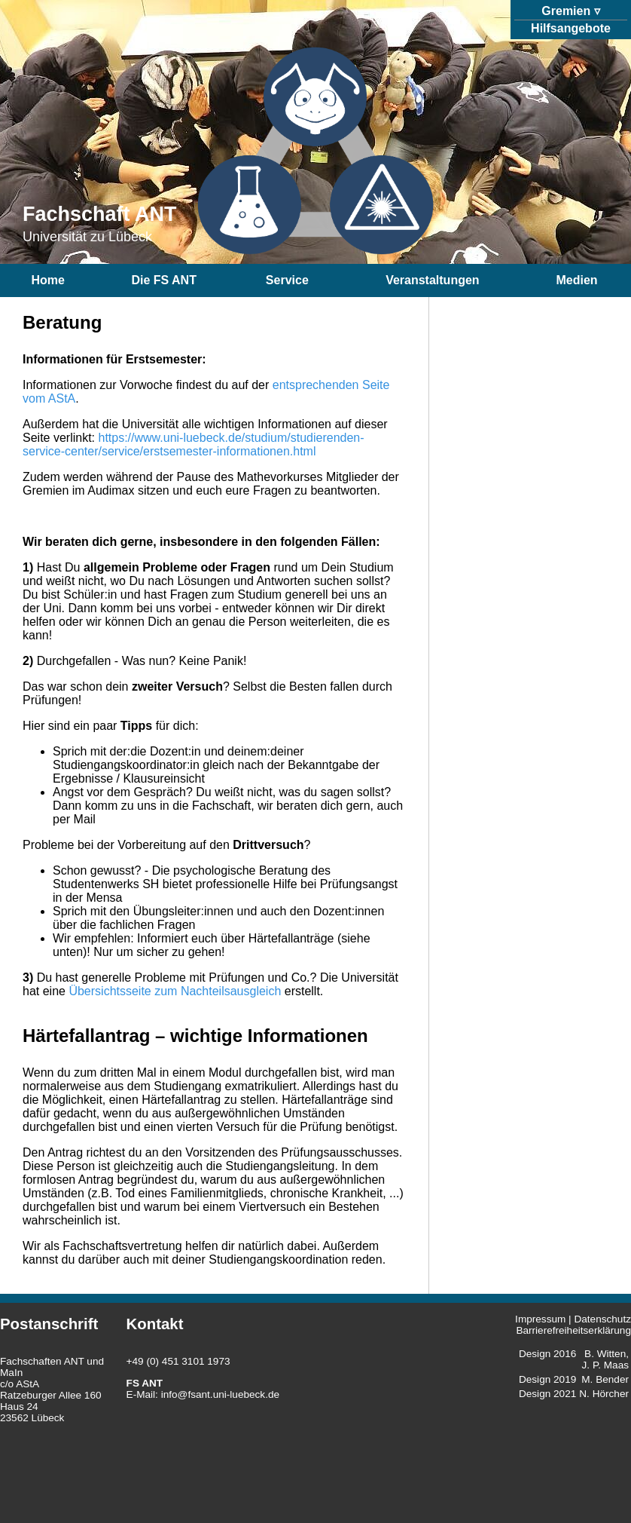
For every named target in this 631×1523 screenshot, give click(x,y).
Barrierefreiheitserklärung (573, 1330)
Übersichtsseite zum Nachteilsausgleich (175, 991)
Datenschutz (602, 1319)
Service (287, 280)
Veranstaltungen (432, 280)
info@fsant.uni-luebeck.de (220, 1394)
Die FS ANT (164, 280)
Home (47, 280)
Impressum (540, 1319)
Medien (576, 280)
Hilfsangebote (571, 28)
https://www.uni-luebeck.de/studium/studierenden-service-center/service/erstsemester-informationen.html (193, 444)
